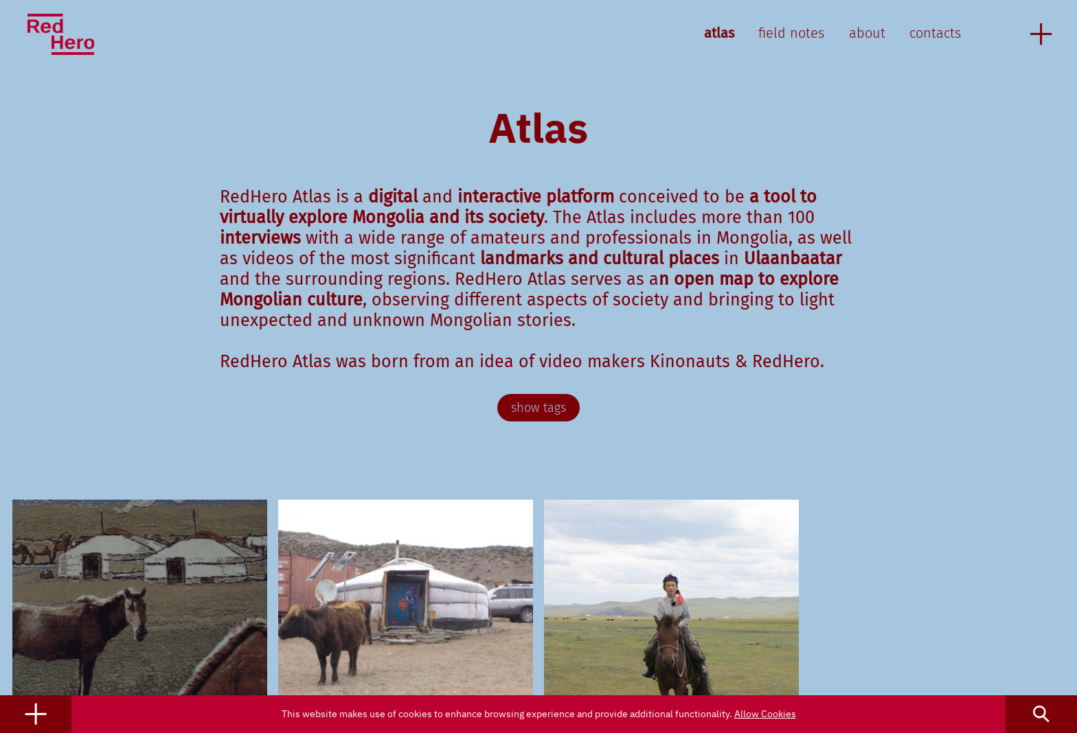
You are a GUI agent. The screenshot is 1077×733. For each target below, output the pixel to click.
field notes (791, 33)
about (867, 33)
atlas (719, 33)
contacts (935, 33)
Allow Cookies (765, 714)
